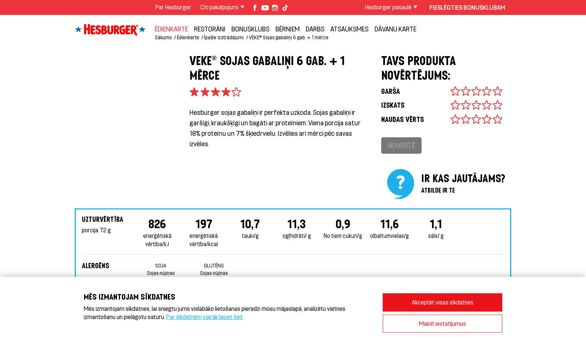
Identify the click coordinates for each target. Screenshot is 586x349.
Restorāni (209, 29)
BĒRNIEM (287, 29)
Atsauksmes (349, 29)
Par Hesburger (173, 6)
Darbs (315, 29)
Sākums (163, 37)
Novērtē (401, 145)
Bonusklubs (250, 29)
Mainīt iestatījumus (442, 323)
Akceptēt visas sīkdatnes (443, 302)
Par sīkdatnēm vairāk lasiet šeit (204, 316)
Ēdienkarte (171, 29)
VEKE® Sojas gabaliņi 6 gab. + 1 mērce (289, 37)
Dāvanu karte (395, 29)
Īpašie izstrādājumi (224, 37)
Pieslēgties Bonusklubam (467, 7)
